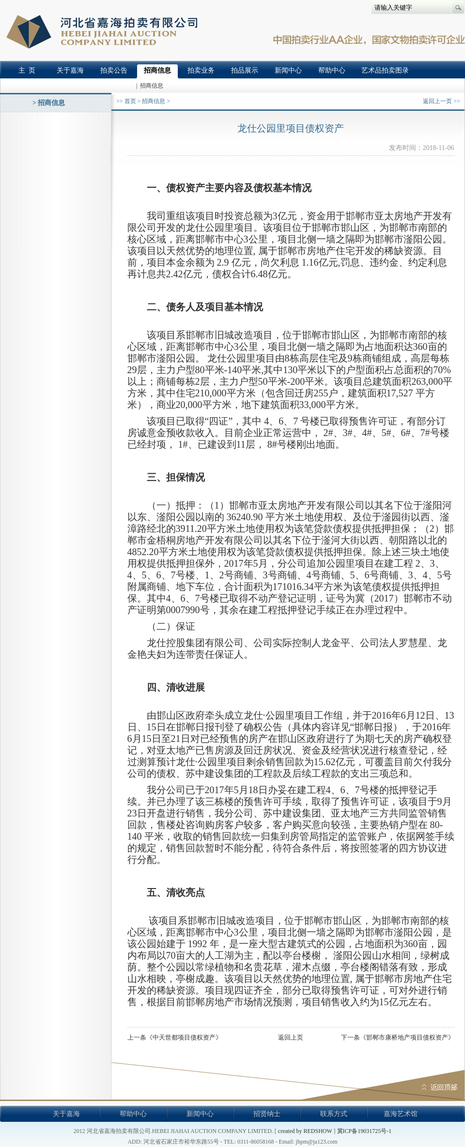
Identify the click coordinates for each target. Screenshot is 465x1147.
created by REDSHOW (305, 1131)
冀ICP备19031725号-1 (364, 1131)
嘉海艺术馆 (401, 1113)
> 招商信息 (48, 102)
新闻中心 (288, 70)
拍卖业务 (201, 70)
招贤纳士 (266, 1113)
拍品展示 (244, 70)
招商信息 (157, 70)
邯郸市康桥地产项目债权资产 (407, 1037)
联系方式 (333, 1113)
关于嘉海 (70, 70)
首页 (130, 101)
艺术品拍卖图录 (385, 70)
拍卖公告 (113, 70)
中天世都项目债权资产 (184, 1037)
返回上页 (290, 1037)
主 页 (26, 70)
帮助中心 (331, 70)
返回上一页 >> (441, 101)
